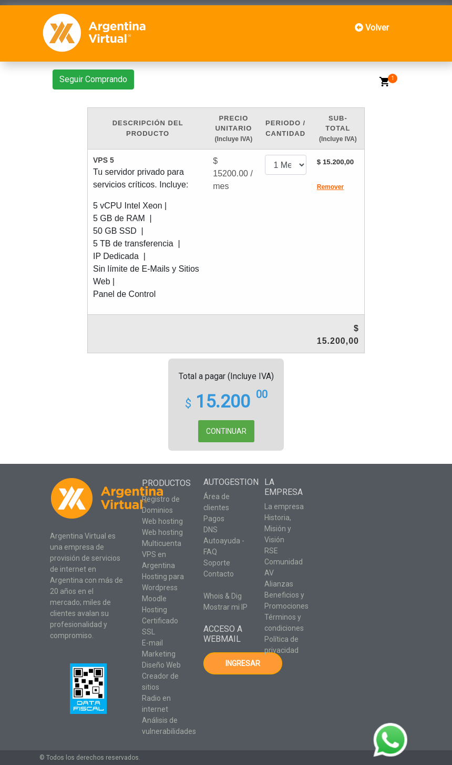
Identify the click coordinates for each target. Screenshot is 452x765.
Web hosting (162, 521)
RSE (271, 551)
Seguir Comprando (93, 79)
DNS (210, 529)
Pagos (213, 518)
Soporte (216, 563)
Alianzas (278, 584)
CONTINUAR (226, 431)
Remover (330, 187)
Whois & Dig (222, 596)
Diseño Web (161, 665)
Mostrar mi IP (225, 607)
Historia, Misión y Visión (277, 528)
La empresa (284, 506)
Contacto (218, 574)
